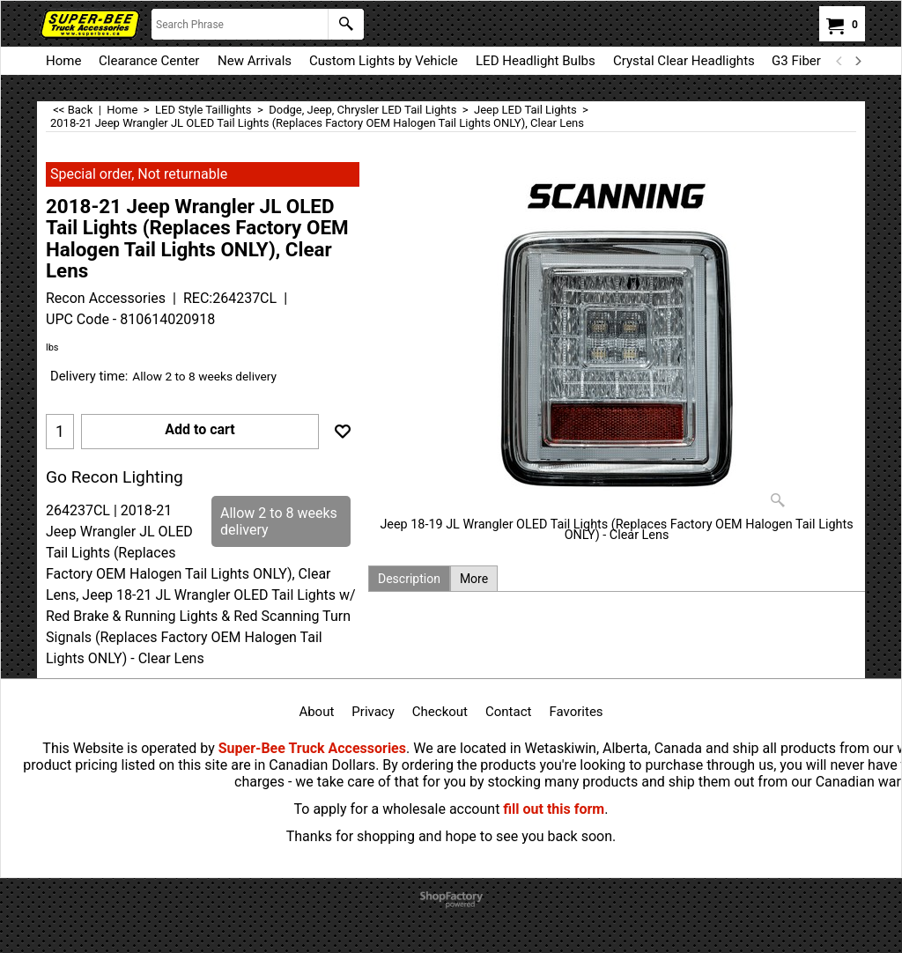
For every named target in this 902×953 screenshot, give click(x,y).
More (474, 579)
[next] (857, 61)
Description (409, 579)
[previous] (839, 61)
